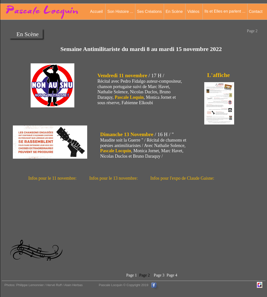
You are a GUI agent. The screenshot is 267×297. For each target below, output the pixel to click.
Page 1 (131, 275)
